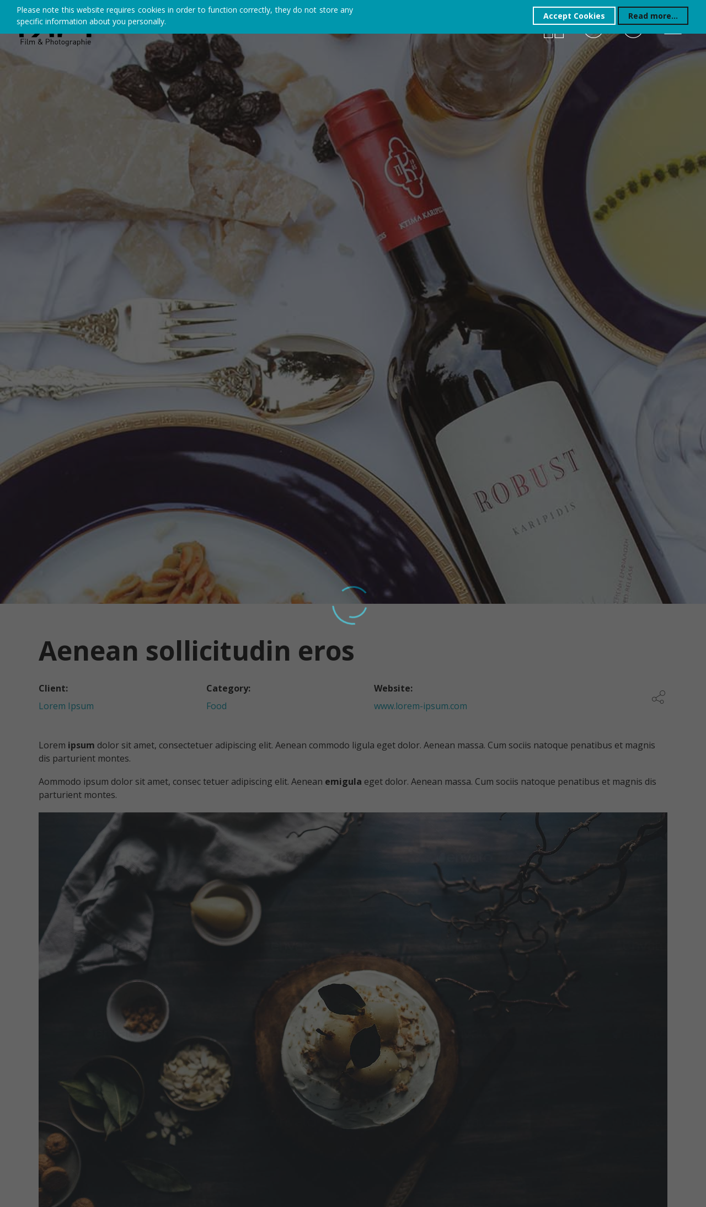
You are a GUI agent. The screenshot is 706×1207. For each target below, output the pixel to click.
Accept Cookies (574, 15)
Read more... (653, 15)
